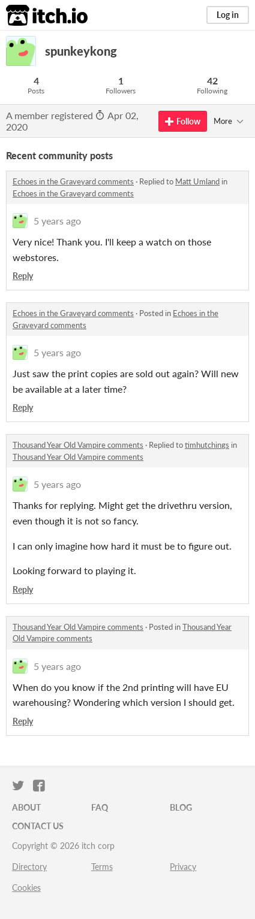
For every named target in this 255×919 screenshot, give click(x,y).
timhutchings (207, 445)
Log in (228, 15)
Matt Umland (197, 181)
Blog (181, 807)
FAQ (99, 807)
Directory (29, 867)
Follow (182, 121)
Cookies (26, 887)
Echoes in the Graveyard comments (73, 181)
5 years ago (57, 220)
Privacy (183, 867)
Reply (23, 276)
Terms (102, 867)
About (26, 807)
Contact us (38, 826)
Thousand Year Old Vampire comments (78, 445)
